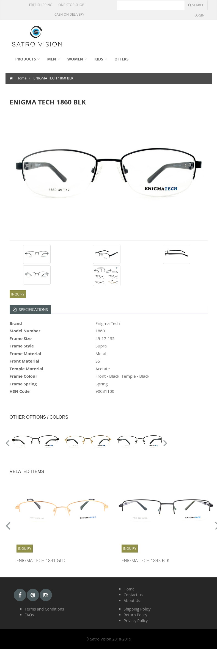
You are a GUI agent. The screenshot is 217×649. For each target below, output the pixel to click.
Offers (121, 59)
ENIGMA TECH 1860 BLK (53, 78)
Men (51, 59)
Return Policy (135, 614)
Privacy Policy (136, 620)
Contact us (133, 594)
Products (25, 59)
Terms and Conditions (44, 609)
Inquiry (17, 294)
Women (75, 59)
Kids (98, 59)
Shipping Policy (137, 609)
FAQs (29, 614)
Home (22, 78)
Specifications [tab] (30, 309)
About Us (132, 600)
